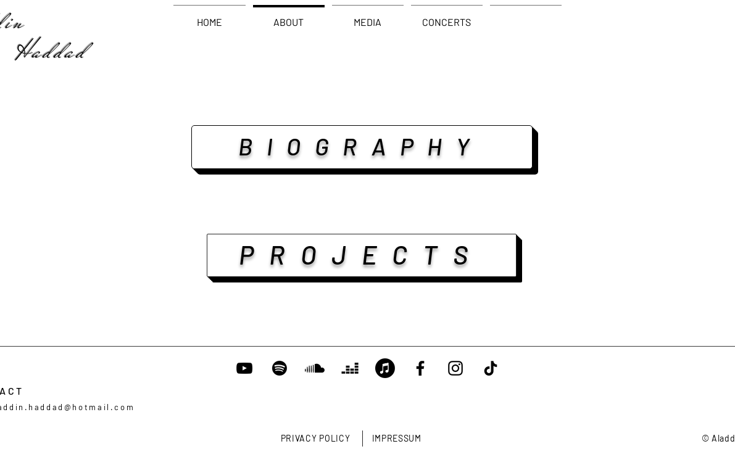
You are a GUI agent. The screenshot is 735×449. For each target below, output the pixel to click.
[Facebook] (420, 368)
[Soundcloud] (315, 368)
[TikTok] (490, 368)
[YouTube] (244, 368)
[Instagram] (455, 368)
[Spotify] (279, 368)
